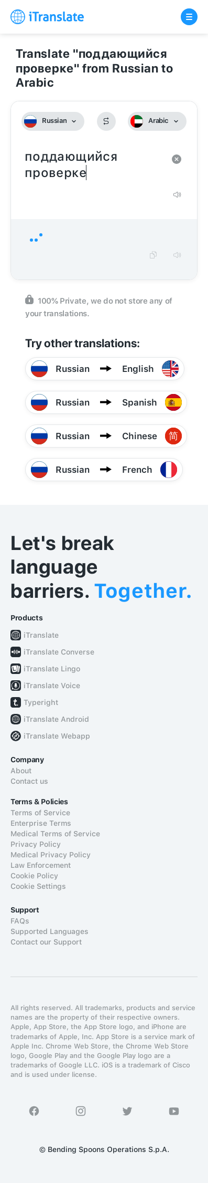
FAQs (19, 921)
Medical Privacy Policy (50, 854)
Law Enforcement (40, 865)
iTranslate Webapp (57, 736)
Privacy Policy (35, 844)
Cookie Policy (34, 875)
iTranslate (41, 635)
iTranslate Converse (59, 652)
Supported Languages (49, 931)
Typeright (41, 702)
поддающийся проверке (93, 165)
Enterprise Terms (40, 823)
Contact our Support (46, 942)
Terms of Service (40, 812)
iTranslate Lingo (52, 669)
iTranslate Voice (52, 685)
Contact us (29, 781)
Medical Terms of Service (55, 833)
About (20, 770)
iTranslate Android (56, 719)
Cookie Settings (38, 886)
